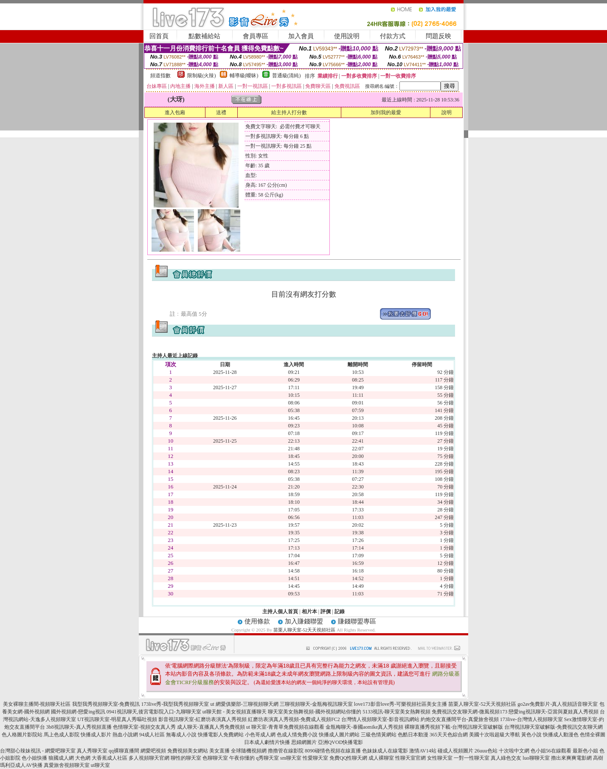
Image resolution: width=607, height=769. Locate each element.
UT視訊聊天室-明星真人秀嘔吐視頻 (117, 719)
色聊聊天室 (215, 758)
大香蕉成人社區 (109, 758)
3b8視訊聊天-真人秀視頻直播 (79, 727)
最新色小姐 (585, 751)
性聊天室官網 (410, 758)
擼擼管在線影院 (286, 751)
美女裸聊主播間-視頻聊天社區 (37, 704)
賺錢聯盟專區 (357, 621)
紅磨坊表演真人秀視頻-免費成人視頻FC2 (294, 719)
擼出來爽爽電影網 (571, 758)
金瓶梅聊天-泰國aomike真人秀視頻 (364, 727)
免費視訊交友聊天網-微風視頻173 (469, 712)
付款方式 (392, 36)
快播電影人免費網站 (221, 735)
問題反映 (438, 36)
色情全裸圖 (592, 735)
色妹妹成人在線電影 (385, 751)
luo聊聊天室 (536, 758)
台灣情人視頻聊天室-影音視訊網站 (380, 719)
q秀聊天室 (267, 758)
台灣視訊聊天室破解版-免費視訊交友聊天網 (553, 727)
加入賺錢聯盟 (304, 621)
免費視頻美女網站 (187, 751)
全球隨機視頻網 (249, 751)
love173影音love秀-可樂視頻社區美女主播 (400, 704)
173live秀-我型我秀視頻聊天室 (175, 704)
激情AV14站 (422, 751)
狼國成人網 (61, 758)
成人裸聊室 (381, 758)
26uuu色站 (486, 751)
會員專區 (255, 36)
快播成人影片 (96, 735)
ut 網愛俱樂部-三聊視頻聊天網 (244, 704)
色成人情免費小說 (297, 735)
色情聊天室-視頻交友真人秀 (144, 727)
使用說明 (347, 36)
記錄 (339, 612)
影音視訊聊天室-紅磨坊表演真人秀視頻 (202, 719)
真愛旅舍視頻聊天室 (67, 765)
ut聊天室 (100, 765)
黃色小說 (531, 735)
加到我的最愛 (386, 112)
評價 (325, 612)
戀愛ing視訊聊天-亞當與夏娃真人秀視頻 (553, 712)
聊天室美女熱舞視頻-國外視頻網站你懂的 (314, 712)
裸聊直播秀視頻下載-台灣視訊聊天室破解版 (454, 727)
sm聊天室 (290, 758)
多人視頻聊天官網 (149, 758)
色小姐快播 (34, 758)
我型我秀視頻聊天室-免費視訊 (106, 704)
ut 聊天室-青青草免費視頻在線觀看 (285, 727)
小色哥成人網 (260, 735)
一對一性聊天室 (471, 758)
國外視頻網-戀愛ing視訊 (78, 712)
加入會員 (301, 36)
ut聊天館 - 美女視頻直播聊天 (234, 712)
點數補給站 (204, 36)
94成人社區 (152, 735)
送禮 (221, 112)
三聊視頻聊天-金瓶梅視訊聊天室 (316, 704)
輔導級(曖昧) (244, 76)
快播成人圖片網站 (339, 735)
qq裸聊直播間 (124, 751)
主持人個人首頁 (280, 612)
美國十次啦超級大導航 (494, 735)
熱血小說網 (125, 735)
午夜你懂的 (242, 758)
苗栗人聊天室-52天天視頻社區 (304, 629)
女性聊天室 (439, 758)
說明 (446, 112)
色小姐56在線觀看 (551, 751)
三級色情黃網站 (378, 735)
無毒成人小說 (181, 735)
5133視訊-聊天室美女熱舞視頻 (396, 712)
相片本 (309, 612)
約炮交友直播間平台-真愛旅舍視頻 (460, 719)
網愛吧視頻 (153, 751)
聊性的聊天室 (186, 758)
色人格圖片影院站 (22, 735)
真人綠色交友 (506, 758)
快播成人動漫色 (561, 735)
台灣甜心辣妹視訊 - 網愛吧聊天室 (38, 751)
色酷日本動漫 (413, 735)
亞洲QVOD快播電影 (340, 742)
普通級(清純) (286, 76)
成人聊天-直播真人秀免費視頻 (211, 727)
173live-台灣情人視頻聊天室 (531, 719)
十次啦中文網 (514, 751)
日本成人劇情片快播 (267, 742)
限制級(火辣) (201, 76)
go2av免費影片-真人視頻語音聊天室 (557, 704)
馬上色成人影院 (61, 735)
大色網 (82, 758)
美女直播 (219, 751)
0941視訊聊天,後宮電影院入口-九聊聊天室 (154, 712)
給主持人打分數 (289, 112)
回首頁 (159, 36)
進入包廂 (175, 112)
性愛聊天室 (315, 758)
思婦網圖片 (304, 742)
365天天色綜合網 (449, 735)
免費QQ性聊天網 (348, 758)
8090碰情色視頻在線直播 (333, 751)
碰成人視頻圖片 (455, 751)
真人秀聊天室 (92, 751)
